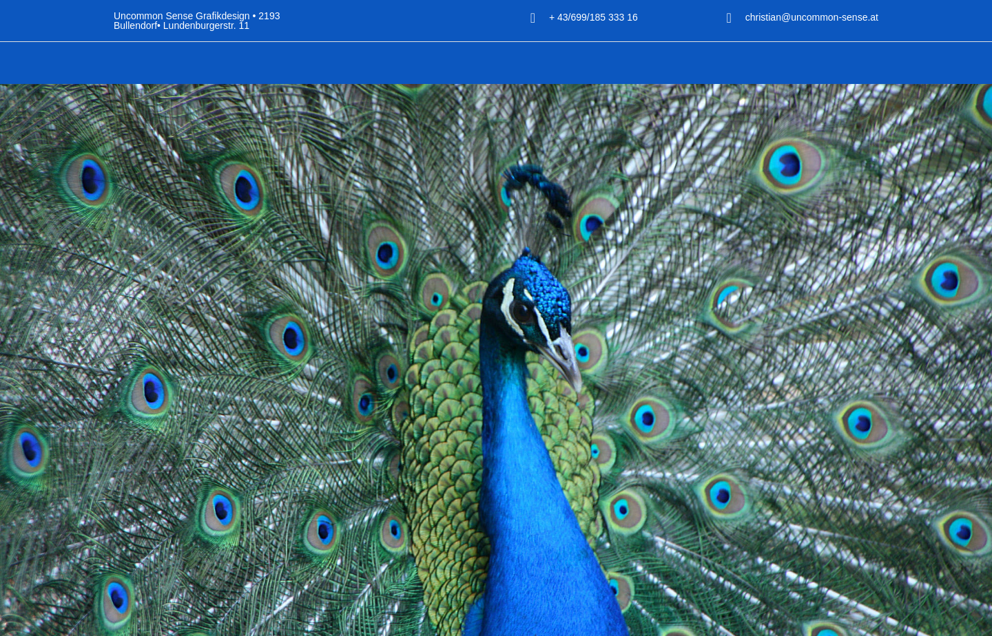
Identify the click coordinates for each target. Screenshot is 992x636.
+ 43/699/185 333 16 (623, 18)
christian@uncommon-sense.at (802, 18)
